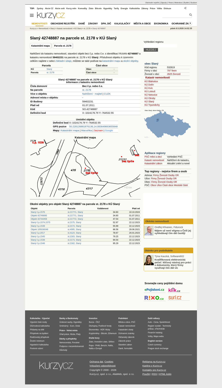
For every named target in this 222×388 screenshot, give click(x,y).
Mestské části (181, 185)
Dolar (77, 326)
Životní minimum (37, 341)
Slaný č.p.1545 (38, 236)
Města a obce (142, 23)
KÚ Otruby (150, 98)
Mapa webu (159, 336)
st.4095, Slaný (74, 229)
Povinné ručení (36, 348)
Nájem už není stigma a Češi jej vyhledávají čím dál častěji (173, 232)
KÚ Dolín (149, 84)
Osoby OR (173, 175)
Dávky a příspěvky (68, 339)
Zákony (144, 8)
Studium (193, 3)
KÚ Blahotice (151, 81)
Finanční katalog (155, 332)
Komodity (82, 8)
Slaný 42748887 (99, 28)
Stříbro (111, 342)
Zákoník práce (124, 341)
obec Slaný (151, 63)
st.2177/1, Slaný (75, 212)
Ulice (159, 185)
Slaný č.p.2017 (38, 233)
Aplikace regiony (155, 153)
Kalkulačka (135, 8)
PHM (97, 345)
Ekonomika (161, 23)
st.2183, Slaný (74, 236)
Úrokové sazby (65, 322)
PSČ (133, 322)
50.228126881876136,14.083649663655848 (93, 126)
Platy (78, 334)
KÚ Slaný (149, 101)
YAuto (170, 3)
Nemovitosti (43, 28)
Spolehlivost (164, 322)
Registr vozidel (154, 326)
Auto (150, 322)
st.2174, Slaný (74, 226)
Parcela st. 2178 (62, 45)
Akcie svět (60, 8)
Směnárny (63, 326)
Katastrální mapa (40, 45)
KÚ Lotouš (150, 91)
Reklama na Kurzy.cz (154, 361)
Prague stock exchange (158, 348)
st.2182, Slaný (74, 243)
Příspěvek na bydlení (39, 333)
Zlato (91, 8)
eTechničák (160, 329)
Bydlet (186, 3)
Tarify (116, 8)
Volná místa (71, 330)
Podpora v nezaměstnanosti (71, 346)
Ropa (91, 345)
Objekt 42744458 (39, 219)
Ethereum (112, 333)
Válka (159, 8)
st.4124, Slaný (74, 233)
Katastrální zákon (153, 163)
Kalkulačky (122, 23)
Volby (150, 336)
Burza (91, 322)
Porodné (75, 342)
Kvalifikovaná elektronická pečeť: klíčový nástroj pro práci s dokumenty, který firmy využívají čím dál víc (173, 263)
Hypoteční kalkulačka (39, 345)
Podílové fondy (104, 326)
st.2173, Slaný (74, 240)
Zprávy (40, 8)
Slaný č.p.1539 (38, 226)
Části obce (167, 185)
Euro (72, 326)
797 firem (171, 70)
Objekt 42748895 (39, 215)
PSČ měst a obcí (153, 156)
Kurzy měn (71, 8)
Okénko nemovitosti (157, 221)
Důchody (63, 350)
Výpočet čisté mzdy (38, 322)
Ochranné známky (183, 23)
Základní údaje (63, 60)
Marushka (86, 130)
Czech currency (154, 345)
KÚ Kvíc (149, 88)
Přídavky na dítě (37, 330)
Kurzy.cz (33, 28)
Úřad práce (64, 334)
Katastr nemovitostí (157, 77)
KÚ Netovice (151, 94)
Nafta (110, 345)
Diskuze (167, 8)
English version (155, 341)
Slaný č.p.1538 (38, 240)
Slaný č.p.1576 (38, 212)
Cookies (108, 361)
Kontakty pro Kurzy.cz (154, 370)
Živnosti (163, 175)
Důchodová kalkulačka (40, 326)
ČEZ (98, 322)
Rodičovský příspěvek (39, 337)
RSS (154, 374)
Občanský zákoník (126, 337)
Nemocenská (65, 342)
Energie (124, 8)
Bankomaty (72, 318)
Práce (152, 8)
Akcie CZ (49, 8)
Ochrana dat (96, 361)
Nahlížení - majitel (92, 93)
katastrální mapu (111, 60)
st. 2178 (50, 72)
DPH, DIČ (106, 23)
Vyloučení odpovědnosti (103, 365)
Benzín (104, 345)
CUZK (107, 93)
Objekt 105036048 (39, 229)
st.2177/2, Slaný (75, 219)
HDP (102, 330)
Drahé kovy (94, 338)
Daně (81, 23)
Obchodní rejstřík (152, 3)
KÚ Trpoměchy (152, 105)
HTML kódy (165, 374)
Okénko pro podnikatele (159, 250)
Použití (146, 374)
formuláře (128, 348)
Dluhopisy (93, 326)
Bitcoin (98, 8)
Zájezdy (163, 3)
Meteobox (178, 3)
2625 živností (174, 74)
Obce (153, 185)
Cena (156, 322)
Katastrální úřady (125, 330)
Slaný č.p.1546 (38, 243)
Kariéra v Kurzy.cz (152, 365)
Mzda (72, 334)
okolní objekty (130, 60)
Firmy (156, 175)
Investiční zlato (100, 342)
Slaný (49, 69)
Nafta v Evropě (95, 348)
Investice (93, 318)
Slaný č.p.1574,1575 (40, 222)
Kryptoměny (94, 333)
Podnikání (123, 318)
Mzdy (107, 330)
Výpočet (46, 318)
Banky (62, 318)
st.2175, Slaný (74, 222)
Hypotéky (107, 8)
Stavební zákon (125, 345)
